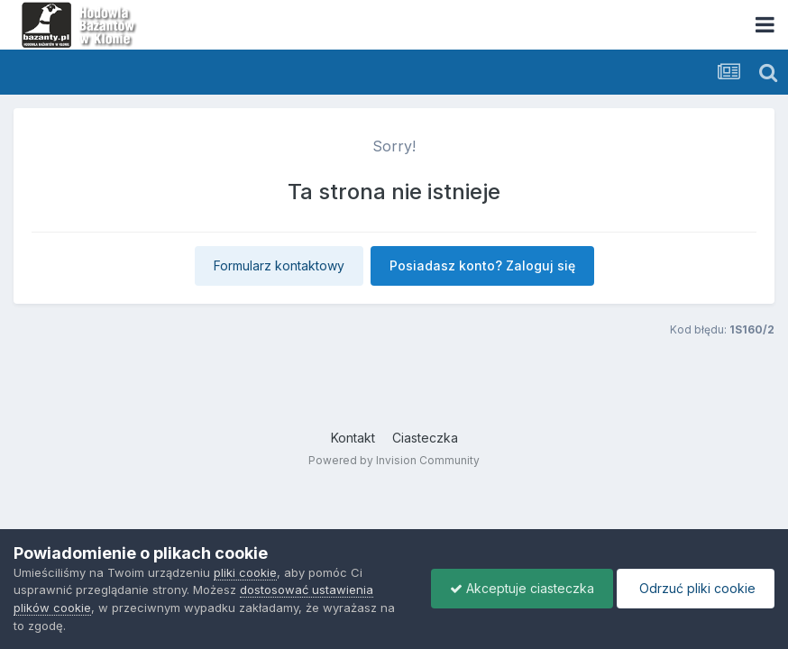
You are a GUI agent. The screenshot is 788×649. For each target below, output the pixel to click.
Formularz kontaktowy (279, 265)
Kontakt (353, 437)
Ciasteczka (425, 437)
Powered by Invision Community (394, 460)
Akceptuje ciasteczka (522, 588)
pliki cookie (245, 572)
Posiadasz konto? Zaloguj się (482, 265)
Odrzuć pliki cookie (696, 588)
